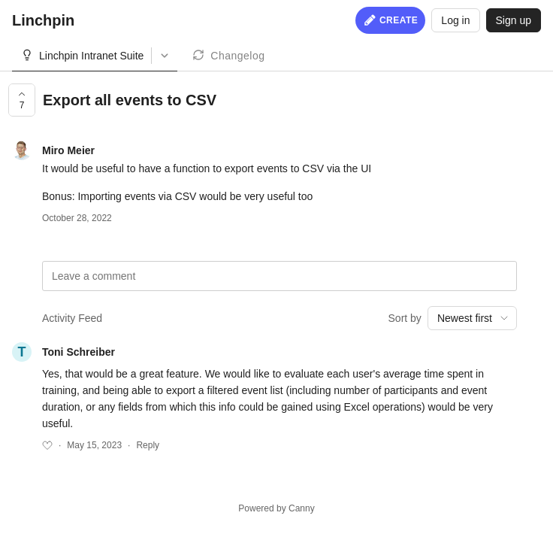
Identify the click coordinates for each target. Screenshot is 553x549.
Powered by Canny (276, 508)
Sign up (513, 20)
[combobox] (472, 318)
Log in (455, 20)
